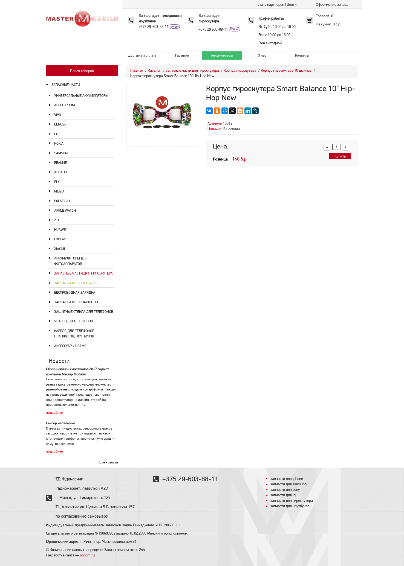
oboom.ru (87, 555)
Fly (57, 182)
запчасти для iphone (286, 478)
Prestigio (62, 201)
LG (56, 134)
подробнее (54, 412)
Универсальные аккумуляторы (81, 96)
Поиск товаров (82, 71)
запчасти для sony (285, 489)
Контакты (302, 55)
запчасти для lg (283, 495)
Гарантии (182, 55)
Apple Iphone (65, 105)
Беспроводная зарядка (74, 292)
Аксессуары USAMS (70, 346)
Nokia (59, 143)
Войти (291, 4)
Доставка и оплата (142, 55)
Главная (136, 70)
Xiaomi (59, 249)
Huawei (60, 229)
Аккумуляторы (222, 55)
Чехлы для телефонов (73, 321)
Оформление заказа (332, 4)
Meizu (59, 191)
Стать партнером (271, 4)
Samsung (62, 153)
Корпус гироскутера (240, 70)
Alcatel (61, 172)
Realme (60, 163)
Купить (340, 156)
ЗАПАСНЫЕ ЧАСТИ (65, 85)
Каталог (154, 70)
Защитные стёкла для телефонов (83, 312)
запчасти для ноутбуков (290, 506)
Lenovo (60, 124)
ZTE (57, 220)
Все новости (108, 462)
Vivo (57, 115)
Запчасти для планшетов (76, 302)
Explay (60, 239)
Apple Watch (65, 210)
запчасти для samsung (288, 484)
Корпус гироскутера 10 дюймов (286, 70)
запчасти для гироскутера (291, 500)
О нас (262, 55)
